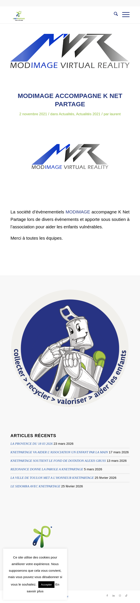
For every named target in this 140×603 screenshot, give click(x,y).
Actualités (66, 114)
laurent (115, 114)
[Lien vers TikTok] (126, 595)
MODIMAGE (78, 211)
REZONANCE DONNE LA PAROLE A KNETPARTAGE (46, 469)
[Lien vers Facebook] (107, 595)
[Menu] (124, 14)
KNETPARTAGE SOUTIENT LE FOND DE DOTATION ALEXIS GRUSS (58, 460)
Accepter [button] (46, 584)
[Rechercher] (114, 14)
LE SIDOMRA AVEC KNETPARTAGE (35, 486)
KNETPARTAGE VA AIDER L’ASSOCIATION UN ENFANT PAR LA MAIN (59, 452)
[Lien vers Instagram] (120, 595)
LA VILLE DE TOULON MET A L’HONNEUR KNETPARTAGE (52, 477)
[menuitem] (114, 14)
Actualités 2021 (88, 114)
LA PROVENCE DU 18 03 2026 (31, 443)
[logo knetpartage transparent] (58, 14)
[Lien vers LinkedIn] (113, 595)
